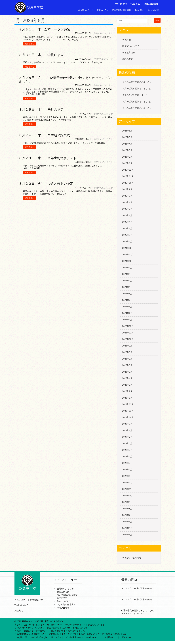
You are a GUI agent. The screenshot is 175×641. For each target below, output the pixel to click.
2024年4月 (127, 300)
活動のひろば (102, 10)
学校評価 (126, 39)
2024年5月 (127, 294)
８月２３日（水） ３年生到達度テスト (48, 158)
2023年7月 (127, 359)
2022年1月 (127, 476)
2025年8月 (127, 196)
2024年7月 (127, 280)
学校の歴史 (139, 10)
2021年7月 (127, 515)
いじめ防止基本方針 (135, 16)
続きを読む (29, 44)
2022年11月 (128, 411)
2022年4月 (127, 456)
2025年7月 (127, 202)
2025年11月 (128, 176)
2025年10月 (128, 183)
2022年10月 (128, 417)
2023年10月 (128, 339)
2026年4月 (127, 144)
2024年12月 (128, 248)
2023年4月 (127, 378)
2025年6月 (127, 209)
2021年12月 (128, 482)
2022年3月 (127, 463)
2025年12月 (128, 170)
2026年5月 (127, 137)
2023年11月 (128, 333)
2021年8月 (127, 509)
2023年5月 (127, 372)
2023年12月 (128, 326)
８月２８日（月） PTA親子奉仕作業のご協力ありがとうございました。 (65, 79)
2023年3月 (127, 385)
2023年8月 (127, 352)
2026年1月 (127, 163)
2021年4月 (127, 535)
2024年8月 (127, 274)
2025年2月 (127, 235)
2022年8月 (127, 430)
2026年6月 (127, 131)
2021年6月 (127, 522)
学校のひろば (153, 10)
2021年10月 (128, 495)
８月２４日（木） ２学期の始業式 (44, 135)
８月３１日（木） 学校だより (41, 55)
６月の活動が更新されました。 (137, 82)
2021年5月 (127, 528)
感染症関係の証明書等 (121, 10)
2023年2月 (127, 391)
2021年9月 (127, 502)
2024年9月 (127, 267)
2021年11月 (128, 489)
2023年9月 (127, 346)
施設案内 (18, 610)
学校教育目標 (128, 52)
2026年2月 (127, 157)
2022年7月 (127, 437)
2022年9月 (127, 424)
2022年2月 (127, 469)
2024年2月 (127, 313)
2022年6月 (127, 443)
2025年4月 (127, 222)
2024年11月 (128, 254)
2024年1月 (127, 320)
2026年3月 (127, 150)
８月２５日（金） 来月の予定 (41, 109)
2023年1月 (127, 398)
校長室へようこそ (85, 10)
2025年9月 (127, 189)
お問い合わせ (153, 16)
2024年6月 (127, 287)
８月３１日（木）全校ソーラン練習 (44, 29)
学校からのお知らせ (103, 33)
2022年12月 (128, 404)
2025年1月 (127, 241)
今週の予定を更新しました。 (136, 95)
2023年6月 (127, 365)
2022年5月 (127, 450)
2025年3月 (127, 228)
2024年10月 (128, 261)
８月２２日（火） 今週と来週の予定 (46, 183)
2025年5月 (127, 215)
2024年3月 (127, 307)
